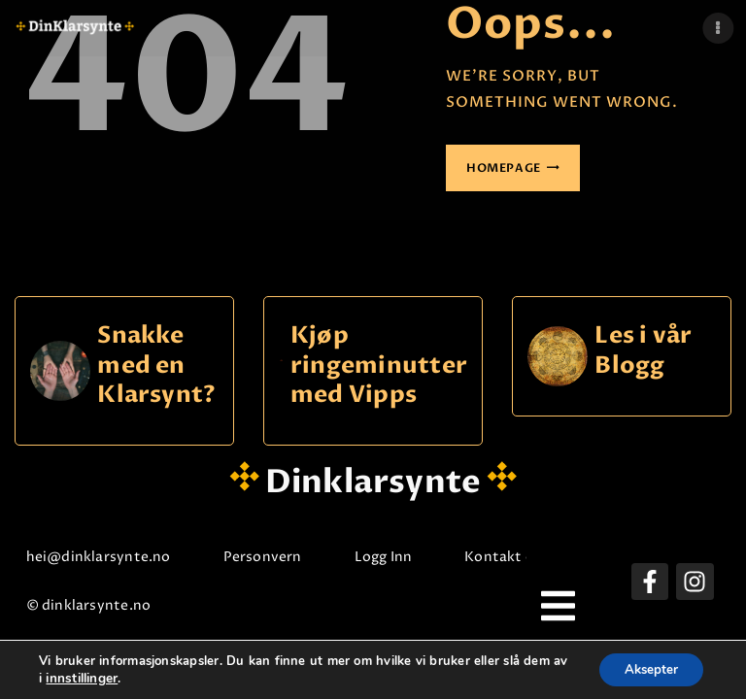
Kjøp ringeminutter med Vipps (378, 366)
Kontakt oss (515, 557)
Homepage (503, 168)
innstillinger (99, 677)
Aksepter (646, 668)
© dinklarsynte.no (96, 605)
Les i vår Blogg (643, 351)
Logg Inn (391, 557)
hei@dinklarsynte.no (106, 557)
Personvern (270, 557)
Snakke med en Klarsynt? (156, 366)
